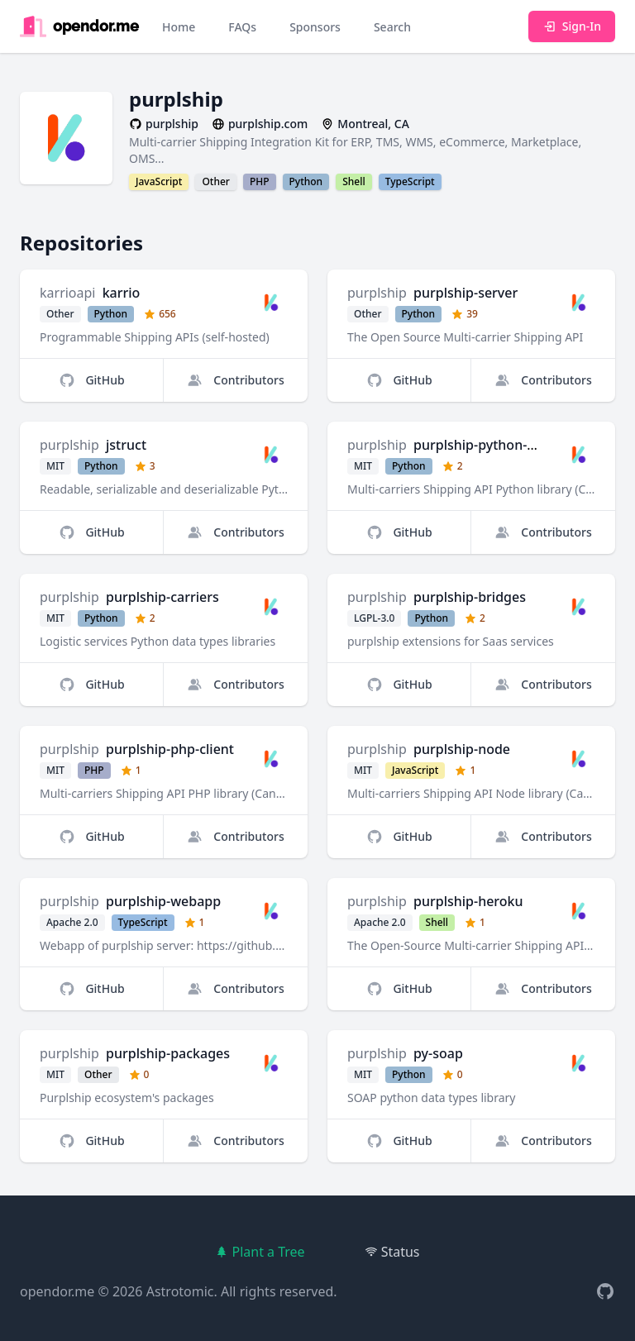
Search (392, 27)
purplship (377, 293)
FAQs (242, 27)
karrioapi (68, 293)
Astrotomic (180, 1291)
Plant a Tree (259, 1252)
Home (178, 27)
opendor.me (57, 1291)
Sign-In (571, 26)
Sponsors (315, 27)
